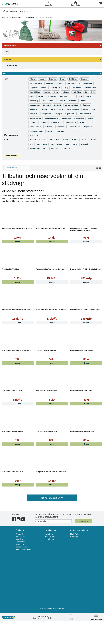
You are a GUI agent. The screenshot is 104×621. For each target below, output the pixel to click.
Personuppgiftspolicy (23, 550)
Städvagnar (30, 17)
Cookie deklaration (22, 547)
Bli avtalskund (50, 537)
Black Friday (74, 534)
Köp (17, 241)
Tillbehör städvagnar (46, 17)
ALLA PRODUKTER (96, 617)
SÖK (71, 617)
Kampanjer (74, 537)
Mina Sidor (49, 534)
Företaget (19, 534)
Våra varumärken (22, 537)
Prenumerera (83, 521)
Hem (3, 17)
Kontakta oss (50, 539)
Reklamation (20, 542)
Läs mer (86, 241)
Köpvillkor (19, 539)
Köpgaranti (20, 545)
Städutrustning (15, 17)
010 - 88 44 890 (47, 618)
